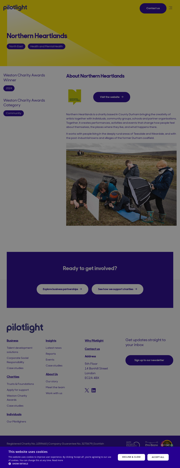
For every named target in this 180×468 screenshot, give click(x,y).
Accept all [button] (158, 457)
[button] (60, 463)
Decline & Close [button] (131, 457)
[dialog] (90, 234)
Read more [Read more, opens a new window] (57, 460)
